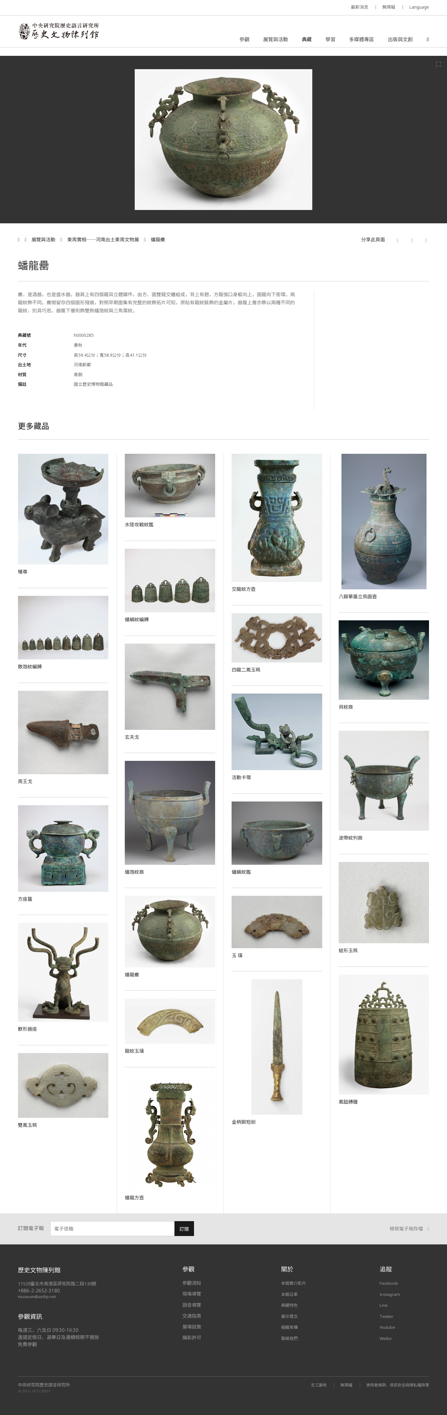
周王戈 (26, 781)
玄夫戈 (133, 736)
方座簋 (26, 898)
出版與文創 (400, 41)
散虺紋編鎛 (31, 666)
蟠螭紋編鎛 (138, 619)
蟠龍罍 (158, 239)
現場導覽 (192, 1294)
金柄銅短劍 (245, 1121)
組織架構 (290, 1326)
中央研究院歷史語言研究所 (44, 1385)
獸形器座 (28, 1028)
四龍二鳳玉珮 (248, 669)
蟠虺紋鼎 (135, 871)
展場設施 (192, 1326)
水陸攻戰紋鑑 (141, 524)
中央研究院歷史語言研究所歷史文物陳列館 (67, 35)
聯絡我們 (290, 1337)
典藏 (307, 41)
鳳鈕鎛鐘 (349, 1101)
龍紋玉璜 (135, 1050)
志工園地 (309, 1385)
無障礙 (388, 7)
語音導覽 (192, 1305)
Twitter (388, 1316)
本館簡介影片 (295, 1283)
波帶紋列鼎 (352, 837)
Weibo (387, 1337)
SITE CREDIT (41, 1391)
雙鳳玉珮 (28, 1124)
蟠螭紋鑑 (242, 871)
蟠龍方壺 (135, 1197)
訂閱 (184, 1229)
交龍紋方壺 (245, 588)
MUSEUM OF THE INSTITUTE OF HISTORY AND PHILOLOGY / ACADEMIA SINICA (79, 8)
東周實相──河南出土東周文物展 (103, 239)
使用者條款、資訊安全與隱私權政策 (394, 1385)
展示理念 (290, 1316)
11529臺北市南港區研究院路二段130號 (60, 1283)
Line (384, 1305)
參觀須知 (192, 1283)
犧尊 (23, 571)
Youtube (389, 1326)
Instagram (391, 1294)
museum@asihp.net (38, 1296)
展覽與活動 (275, 41)
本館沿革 (290, 1294)
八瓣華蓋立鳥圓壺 (360, 596)
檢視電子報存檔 (409, 1228)
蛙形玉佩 (349, 950)
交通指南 (192, 1316)
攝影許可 (192, 1337)
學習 (330, 41)
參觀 (244, 41)
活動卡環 (242, 777)
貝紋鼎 (347, 706)
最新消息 (359, 7)
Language (419, 7)
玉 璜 (238, 955)
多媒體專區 (361, 41)
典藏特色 (290, 1305)
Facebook (390, 1283)
